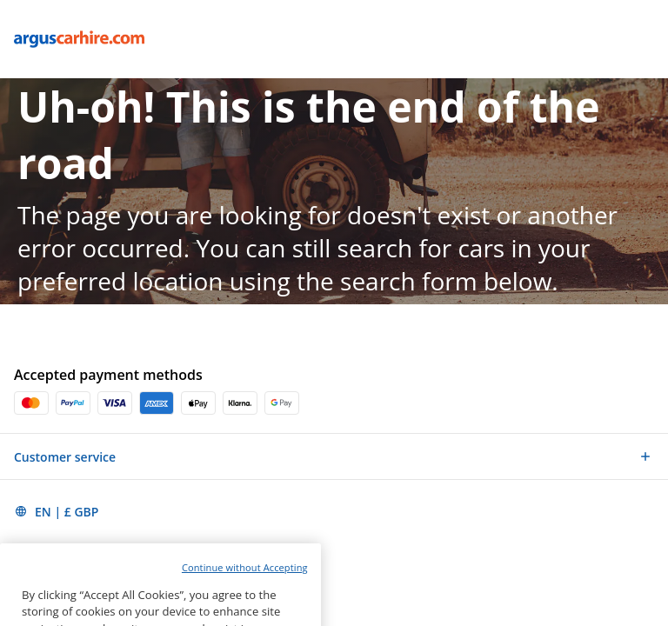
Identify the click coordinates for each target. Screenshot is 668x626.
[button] (334, 456)
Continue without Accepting (245, 588)
